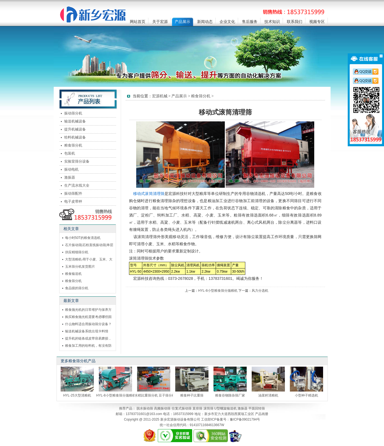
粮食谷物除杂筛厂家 (230, 395)
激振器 (69, 177)
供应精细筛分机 (76, 252)
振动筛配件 (73, 193)
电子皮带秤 (73, 201)
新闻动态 (205, 22)
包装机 (69, 153)
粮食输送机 (73, 274)
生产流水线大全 (76, 185)
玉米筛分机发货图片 (80, 266)
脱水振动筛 (144, 408)
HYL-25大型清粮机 (77, 395)
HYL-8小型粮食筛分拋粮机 (218, 291)
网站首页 (137, 22)
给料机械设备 (75, 137)
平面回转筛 (256, 408)
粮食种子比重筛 (191, 395)
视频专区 (317, 22)
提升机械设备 (75, 129)
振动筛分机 (73, 113)
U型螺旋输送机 (225, 408)
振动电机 (71, 169)
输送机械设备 (75, 121)
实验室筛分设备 (76, 161)
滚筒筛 (208, 408)
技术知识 (272, 22)
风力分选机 (260, 291)
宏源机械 (159, 96)
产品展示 (182, 22)
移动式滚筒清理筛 (148, 193)
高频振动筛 (162, 408)
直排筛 (197, 408)
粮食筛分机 (73, 145)
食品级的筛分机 (76, 288)
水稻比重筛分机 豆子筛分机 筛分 (159, 395)
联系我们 (294, 22)
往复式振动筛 (182, 408)
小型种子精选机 (306, 395)
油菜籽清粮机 (268, 395)
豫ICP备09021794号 (245, 419)
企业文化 (227, 22)
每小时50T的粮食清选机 (83, 238)
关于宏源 (160, 22)
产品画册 (261, 414)
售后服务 (249, 22)
